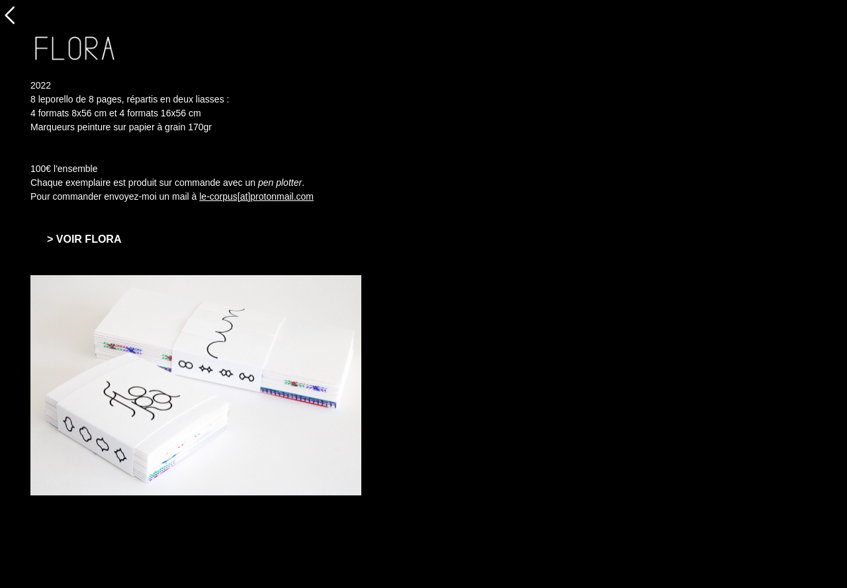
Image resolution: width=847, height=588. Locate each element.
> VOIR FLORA (84, 239)
